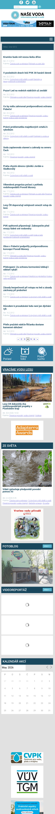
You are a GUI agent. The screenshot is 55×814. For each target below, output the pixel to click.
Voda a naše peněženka (18, 118)
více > (46, 546)
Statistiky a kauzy (35, 503)
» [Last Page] (37, 339)
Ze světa (46, 503)
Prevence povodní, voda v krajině (39, 97)
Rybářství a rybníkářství (37, 276)
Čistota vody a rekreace (19, 64)
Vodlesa (38, 415)
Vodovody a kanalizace (17, 81)
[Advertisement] (27, 733)
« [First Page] (18, 339)
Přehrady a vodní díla (36, 64)
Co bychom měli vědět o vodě (21, 79)
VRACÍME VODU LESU (18, 369)
